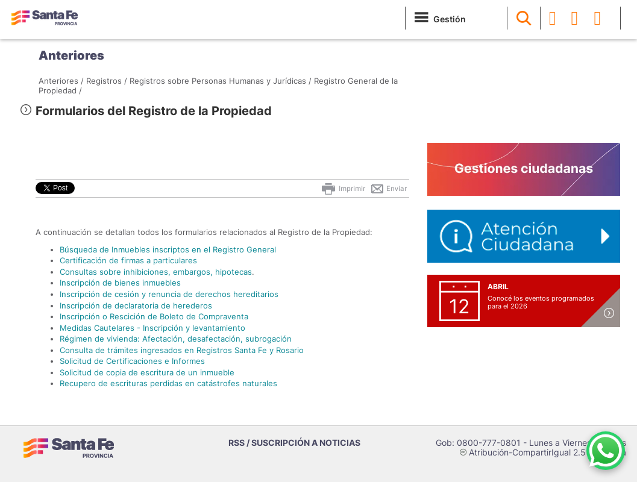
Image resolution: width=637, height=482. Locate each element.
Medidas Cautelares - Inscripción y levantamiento (152, 328)
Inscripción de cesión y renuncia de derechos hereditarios (169, 294)
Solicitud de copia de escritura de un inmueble (147, 372)
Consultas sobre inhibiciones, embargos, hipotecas (156, 272)
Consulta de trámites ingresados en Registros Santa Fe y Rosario (182, 350)
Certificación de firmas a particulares (128, 260)
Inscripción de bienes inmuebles (120, 282)
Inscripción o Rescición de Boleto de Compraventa (154, 316)
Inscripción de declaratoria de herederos (136, 305)
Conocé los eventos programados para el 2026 (541, 302)
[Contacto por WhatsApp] (605, 450)
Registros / (106, 81)
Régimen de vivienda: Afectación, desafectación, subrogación (176, 338)
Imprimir (342, 188)
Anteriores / (61, 81)
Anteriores (71, 55)
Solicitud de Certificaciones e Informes (132, 361)
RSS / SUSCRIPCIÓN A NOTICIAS (294, 442)
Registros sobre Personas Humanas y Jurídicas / (221, 81)
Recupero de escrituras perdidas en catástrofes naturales (168, 383)
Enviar (388, 188)
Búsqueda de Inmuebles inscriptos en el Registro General (168, 249)
